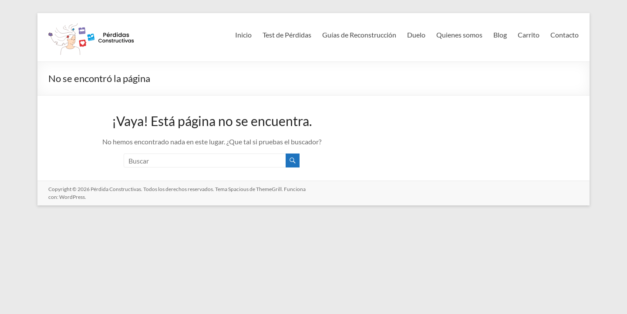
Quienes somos (459, 35)
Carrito (528, 35)
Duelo (416, 35)
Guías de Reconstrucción (359, 35)
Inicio (243, 35)
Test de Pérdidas (287, 35)
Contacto (564, 35)
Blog (500, 35)
